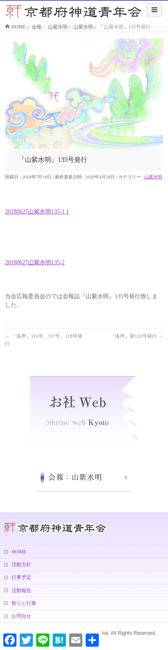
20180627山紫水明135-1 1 (37, 212)
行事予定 (21, 577)
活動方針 (21, 564)
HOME (19, 552)
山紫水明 (153, 176)
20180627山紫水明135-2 (35, 262)
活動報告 (21, 590)
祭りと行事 (24, 603)
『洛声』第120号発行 (136, 336)
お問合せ (21, 616)
